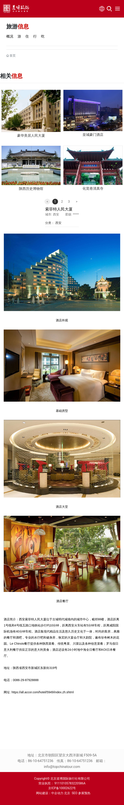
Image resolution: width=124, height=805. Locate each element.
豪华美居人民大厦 (31, 135)
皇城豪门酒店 (93, 134)
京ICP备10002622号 (62, 788)
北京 (67, 793)
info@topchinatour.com (62, 767)
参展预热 (84, 793)
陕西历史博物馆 (31, 189)
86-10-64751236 (40, 761)
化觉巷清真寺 (93, 188)
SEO (74, 793)
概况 (9, 36)
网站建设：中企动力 (48, 793)
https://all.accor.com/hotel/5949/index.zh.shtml (43, 692)
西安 (58, 223)
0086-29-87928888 (25, 680)
